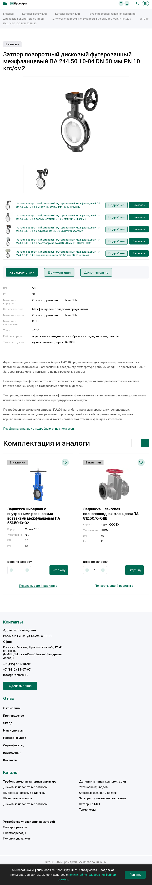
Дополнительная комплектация (102, 781)
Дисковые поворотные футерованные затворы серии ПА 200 (91, 18)
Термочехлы (87, 809)
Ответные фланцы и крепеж (98, 793)
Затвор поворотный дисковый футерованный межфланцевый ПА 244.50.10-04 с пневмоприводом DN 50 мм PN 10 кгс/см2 (58, 253)
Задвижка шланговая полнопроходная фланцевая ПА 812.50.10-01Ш (111, 513)
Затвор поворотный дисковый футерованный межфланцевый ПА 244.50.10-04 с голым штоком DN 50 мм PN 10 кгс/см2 (58, 217)
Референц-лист (14, 738)
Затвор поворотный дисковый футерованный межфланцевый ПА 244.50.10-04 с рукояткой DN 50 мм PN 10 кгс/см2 (58, 205)
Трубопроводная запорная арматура (112, 13)
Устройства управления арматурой (29, 821)
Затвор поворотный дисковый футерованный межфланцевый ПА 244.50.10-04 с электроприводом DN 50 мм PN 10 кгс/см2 (58, 241)
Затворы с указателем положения (102, 798)
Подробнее (116, 205)
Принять (135, 874)
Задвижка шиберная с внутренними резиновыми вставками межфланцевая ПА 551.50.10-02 (33, 516)
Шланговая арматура (17, 798)
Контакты (10, 760)
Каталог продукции (34, 13)
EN (145, 3)
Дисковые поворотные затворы (23, 18)
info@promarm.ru (15, 675)
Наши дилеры (13, 730)
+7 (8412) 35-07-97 (17, 669)
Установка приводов (93, 787)
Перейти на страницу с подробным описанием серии (39, 428)
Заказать (139, 205)
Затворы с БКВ (89, 804)
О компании (12, 708)
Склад (7, 723)
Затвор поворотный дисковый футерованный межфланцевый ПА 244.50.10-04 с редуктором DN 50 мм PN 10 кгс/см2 (58, 229)
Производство (13, 715)
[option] (76, 120)
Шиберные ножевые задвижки (24, 793)
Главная (8, 13)
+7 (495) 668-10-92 (17, 664)
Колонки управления (17, 838)
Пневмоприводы (14, 833)
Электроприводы (15, 827)
